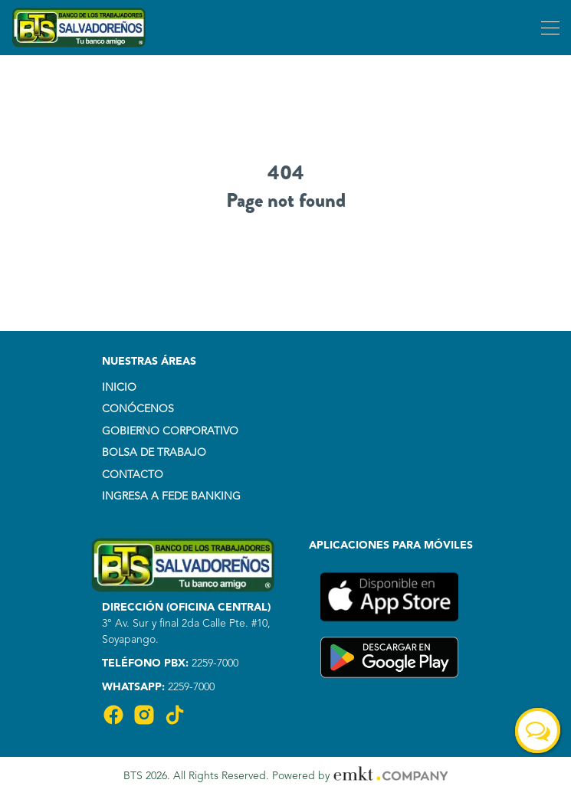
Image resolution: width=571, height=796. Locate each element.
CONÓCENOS (138, 409)
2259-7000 (213, 663)
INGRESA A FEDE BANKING (171, 496)
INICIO (119, 387)
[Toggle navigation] (548, 27)
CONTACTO (132, 475)
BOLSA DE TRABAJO (154, 452)
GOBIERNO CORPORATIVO (170, 431)
